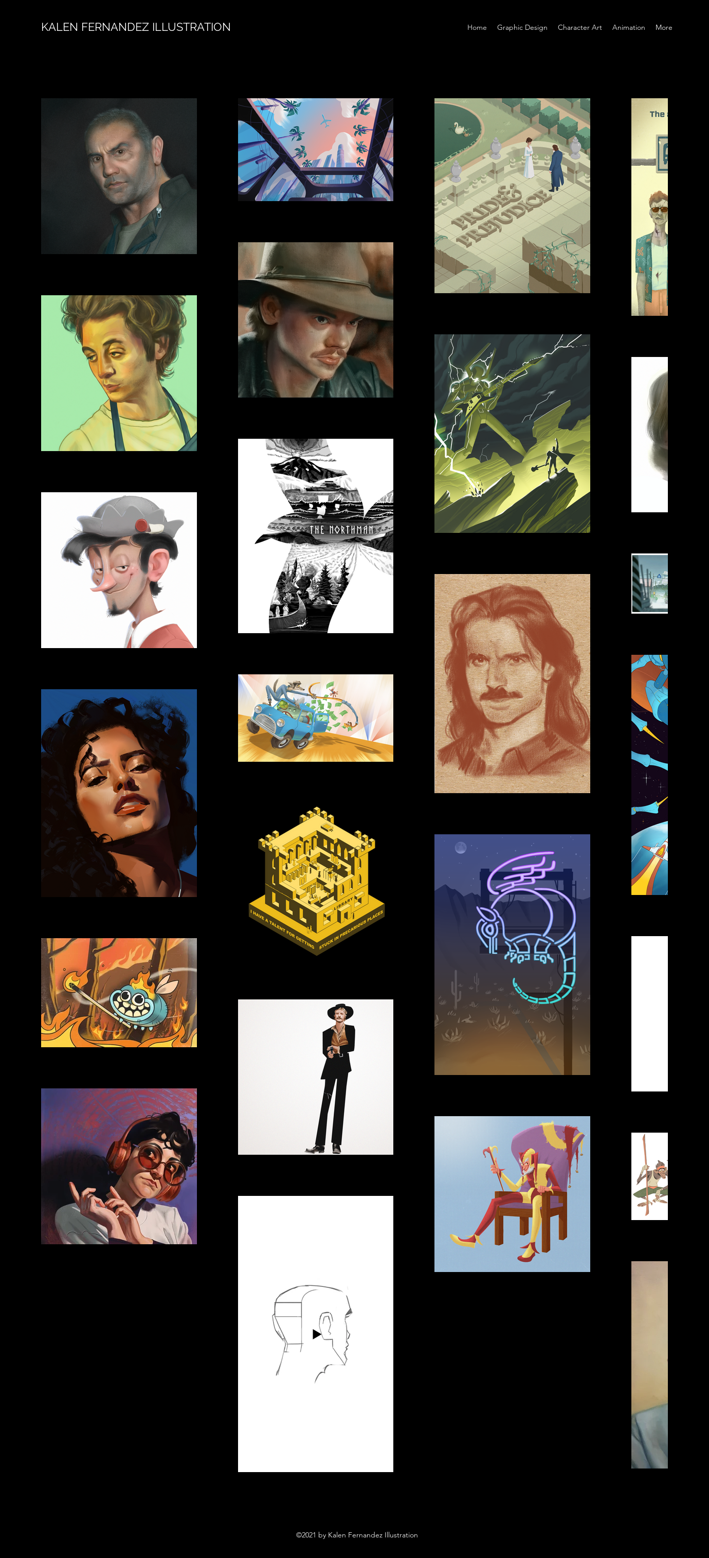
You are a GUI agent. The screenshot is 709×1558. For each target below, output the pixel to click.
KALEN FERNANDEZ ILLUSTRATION (136, 26)
